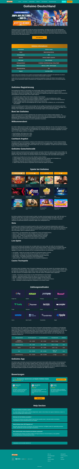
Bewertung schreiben (61, 379)
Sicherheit (62, 459)
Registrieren (69, 1)
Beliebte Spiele (18, 173)
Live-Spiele (32, 173)
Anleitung (49, 457)
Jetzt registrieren (39, 37)
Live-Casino (25, 1)
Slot (60, 173)
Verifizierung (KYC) (64, 455)
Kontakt (62, 457)
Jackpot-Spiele (31, 1)
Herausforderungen (52, 1)
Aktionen (38, 1)
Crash (47, 173)
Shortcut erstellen (51, 459)
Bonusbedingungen (51, 455)
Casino (19, 1)
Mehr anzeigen (39, 398)
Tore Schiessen (44, 1)
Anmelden (64, 1)
